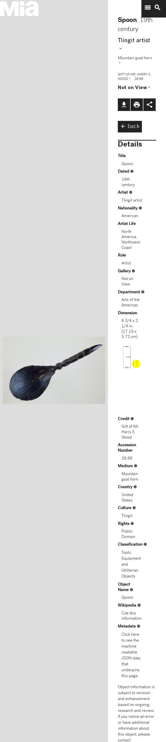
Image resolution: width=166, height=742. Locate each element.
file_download (124, 104)
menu (147, 7)
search (157, 7)
